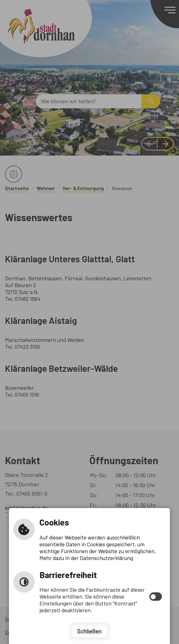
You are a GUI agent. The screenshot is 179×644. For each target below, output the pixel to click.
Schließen (89, 631)
